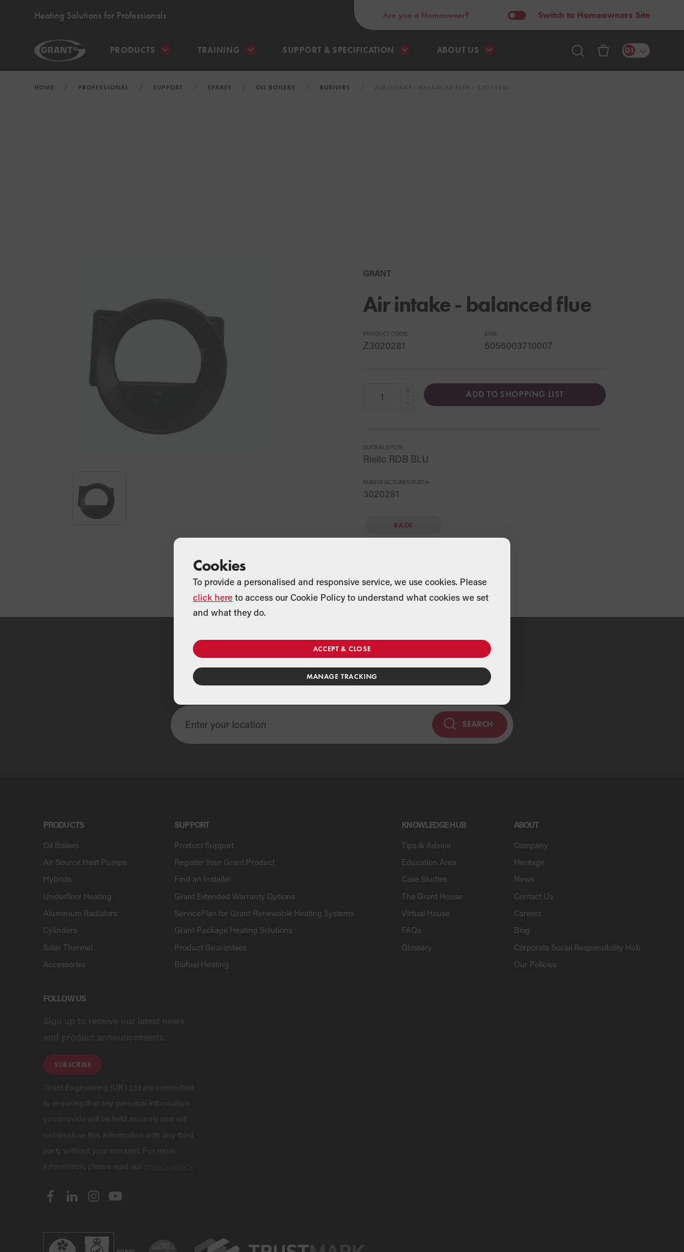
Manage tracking (342, 676)
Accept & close (342, 648)
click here (213, 597)
